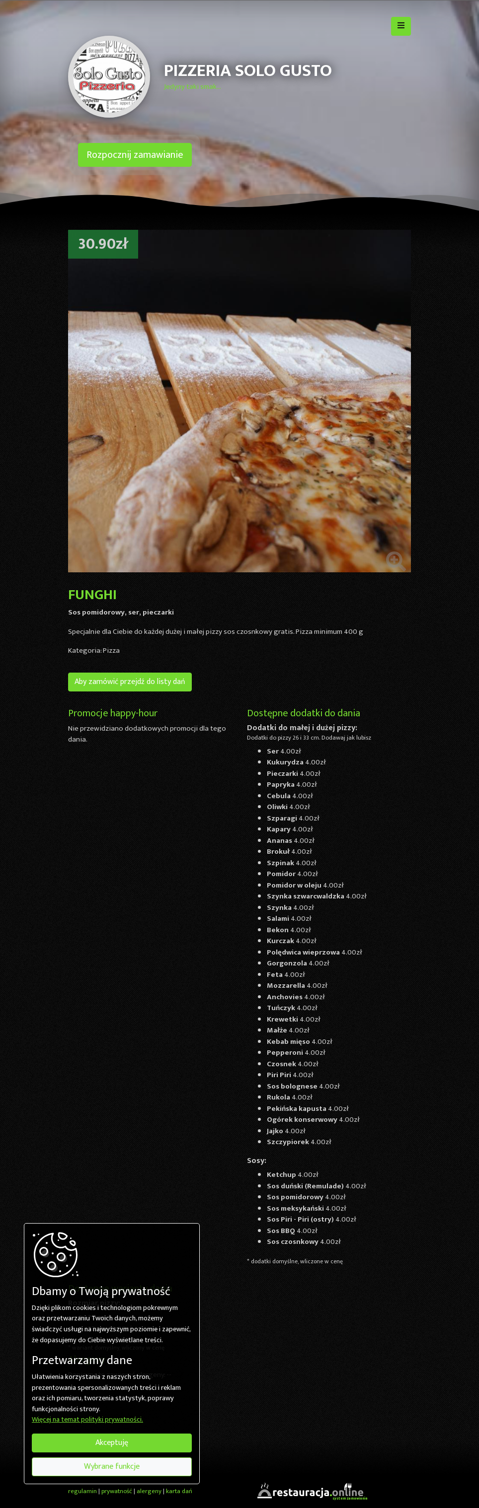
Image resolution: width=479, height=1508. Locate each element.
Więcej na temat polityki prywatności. (87, 1420)
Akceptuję (111, 1442)
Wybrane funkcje (112, 1466)
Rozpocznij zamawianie (134, 154)
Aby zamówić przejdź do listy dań (130, 681)
